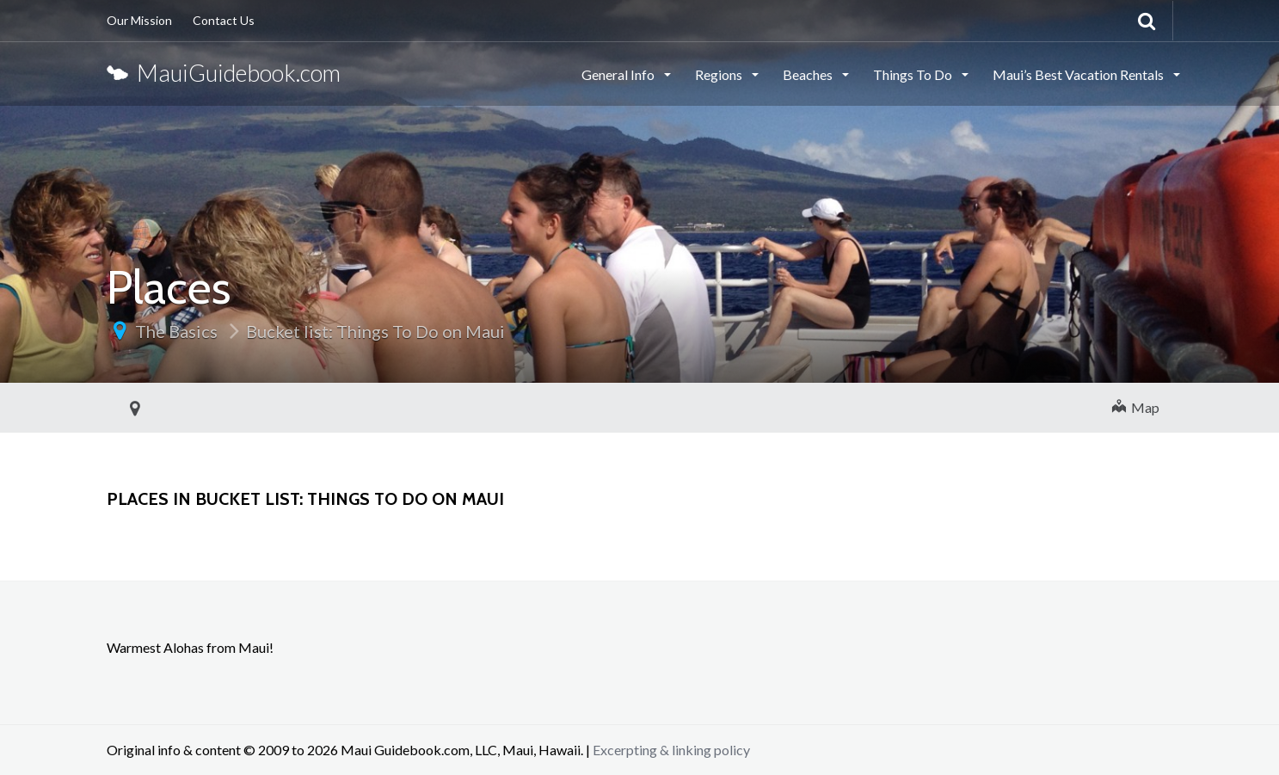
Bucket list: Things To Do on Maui (375, 331)
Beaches (809, 74)
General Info (619, 74)
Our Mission (139, 20)
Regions (720, 74)
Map (1135, 407)
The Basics (176, 331)
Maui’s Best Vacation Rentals (1079, 74)
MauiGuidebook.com (224, 72)
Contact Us (224, 20)
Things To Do (914, 74)
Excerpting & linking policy (671, 749)
